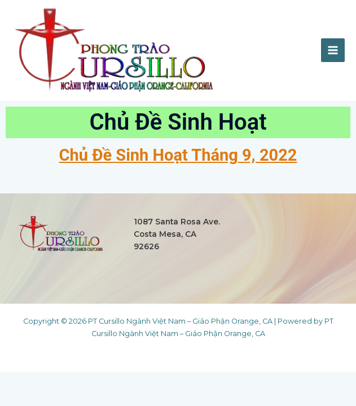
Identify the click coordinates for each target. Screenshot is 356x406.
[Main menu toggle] (333, 50)
